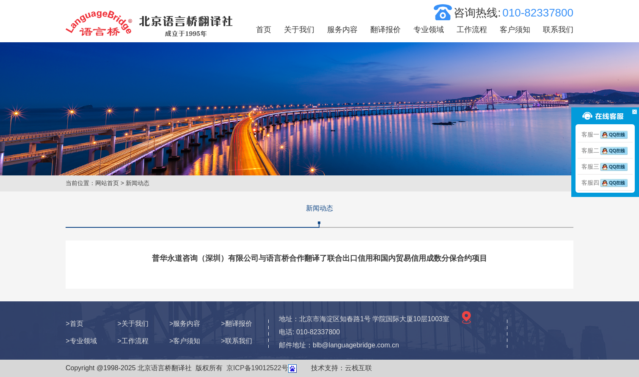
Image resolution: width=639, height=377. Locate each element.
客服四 (605, 182)
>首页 (74, 323)
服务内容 (342, 29)
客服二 (605, 150)
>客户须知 (184, 340)
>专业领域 (81, 340)
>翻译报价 (236, 323)
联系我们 (558, 29)
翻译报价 (385, 29)
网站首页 (107, 183)
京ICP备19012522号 (257, 368)
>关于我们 (133, 323)
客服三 (605, 166)
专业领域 (428, 29)
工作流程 (472, 29)
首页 (263, 29)
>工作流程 (133, 340)
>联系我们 (236, 340)
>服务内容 (184, 323)
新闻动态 (319, 208)
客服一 (605, 134)
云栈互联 (358, 368)
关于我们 (299, 29)
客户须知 (515, 29)
